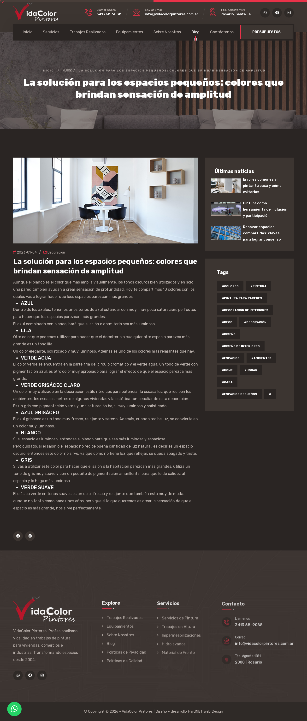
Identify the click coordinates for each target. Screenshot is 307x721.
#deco (227, 322)
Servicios (51, 32)
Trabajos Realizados (88, 32)
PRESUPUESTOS (266, 32)
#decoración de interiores (245, 310)
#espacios (231, 358)
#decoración (255, 322)
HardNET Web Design (205, 711)
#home (227, 370)
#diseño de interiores (241, 346)
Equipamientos (129, 32)
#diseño (229, 334)
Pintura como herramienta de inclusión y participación (265, 209)
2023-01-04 (25, 252)
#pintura (258, 286)
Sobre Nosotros (167, 32)
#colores (230, 286)
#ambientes (261, 358)
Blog (195, 33)
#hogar (250, 370)
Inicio (27, 32)
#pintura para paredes (242, 298)
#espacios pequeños (239, 394)
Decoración (54, 252)
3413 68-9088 (109, 14)
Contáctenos (222, 32)
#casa (227, 382)
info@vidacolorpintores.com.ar (171, 14)
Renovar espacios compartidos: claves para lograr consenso (262, 233)
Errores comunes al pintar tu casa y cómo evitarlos (262, 185)
